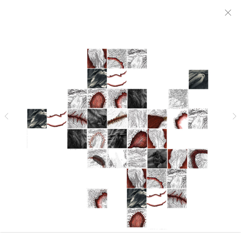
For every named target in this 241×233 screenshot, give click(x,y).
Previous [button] (6, 116)
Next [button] (234, 116)
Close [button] (226, 14)
